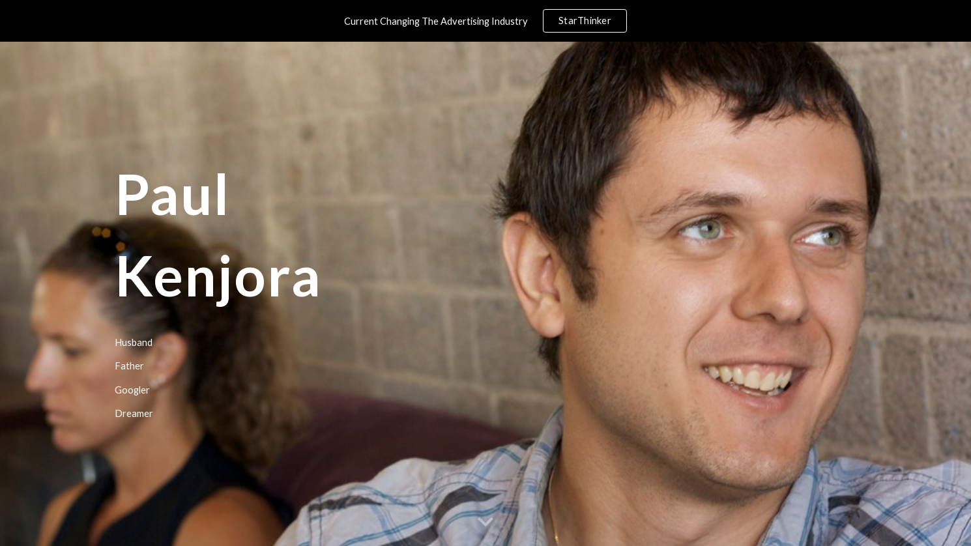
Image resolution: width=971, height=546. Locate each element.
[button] (485, 522)
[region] (485, 21)
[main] (324, 294)
